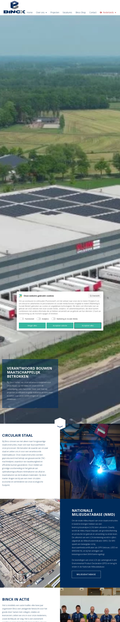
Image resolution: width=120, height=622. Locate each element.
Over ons (46, 12)
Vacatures (70, 12)
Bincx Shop (83, 12)
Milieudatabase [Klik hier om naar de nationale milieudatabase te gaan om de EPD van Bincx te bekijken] (86, 574)
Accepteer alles (88, 325)
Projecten (58, 12)
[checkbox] (26, 318)
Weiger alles (32, 325)
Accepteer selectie (60, 325)
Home (35, 12)
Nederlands (110, 12)
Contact (94, 12)
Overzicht (95, 296)
